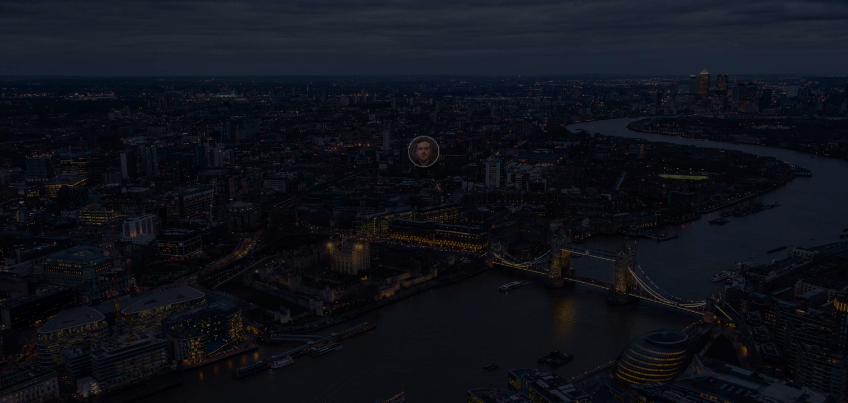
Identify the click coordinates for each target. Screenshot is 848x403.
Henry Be (38, 391)
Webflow (91, 391)
